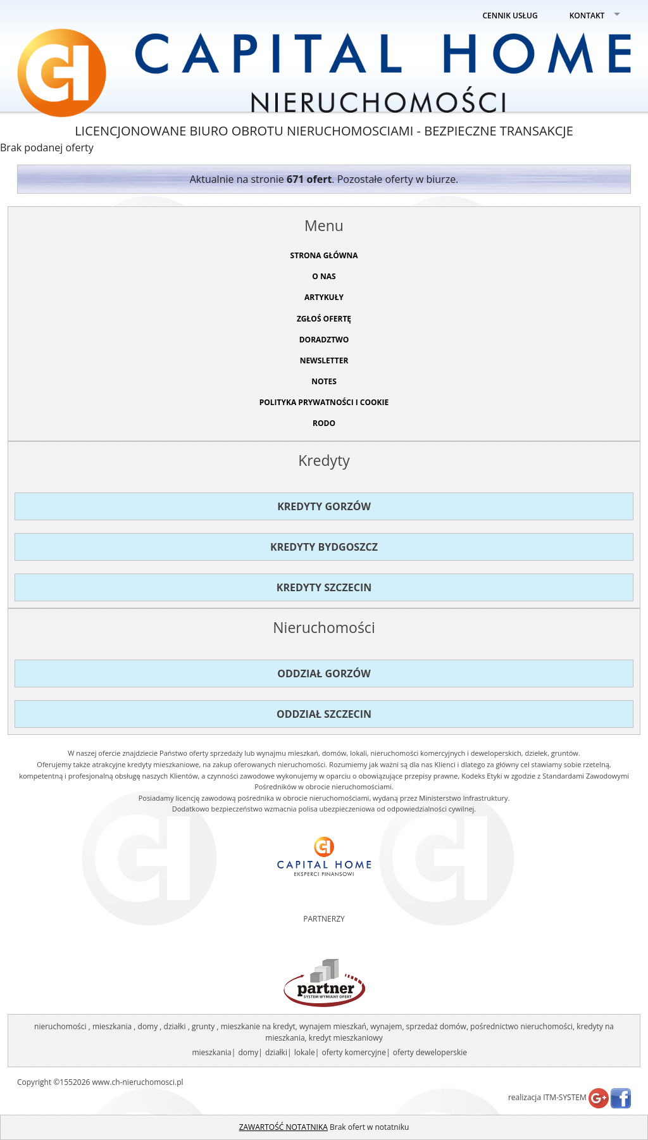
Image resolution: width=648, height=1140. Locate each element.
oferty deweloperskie (430, 1052)
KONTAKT (587, 15)
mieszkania (211, 1052)
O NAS (323, 276)
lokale (304, 1052)
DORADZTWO (324, 339)
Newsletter (324, 360)
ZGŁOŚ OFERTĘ (324, 318)
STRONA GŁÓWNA (324, 255)
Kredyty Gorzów (324, 506)
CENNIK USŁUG (510, 15)
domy (248, 1052)
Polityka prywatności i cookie (324, 402)
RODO (324, 423)
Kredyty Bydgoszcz (324, 547)
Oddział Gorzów (324, 673)
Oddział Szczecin (324, 714)
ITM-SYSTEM (565, 1097)
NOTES (324, 381)
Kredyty (324, 460)
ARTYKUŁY (324, 297)
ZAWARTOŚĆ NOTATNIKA (283, 1127)
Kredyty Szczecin (324, 587)
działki (276, 1052)
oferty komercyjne (353, 1052)
